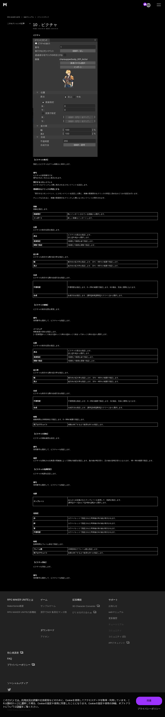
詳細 (19, 706)
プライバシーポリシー (149, 708)
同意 (149, 700)
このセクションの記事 (19, 24)
